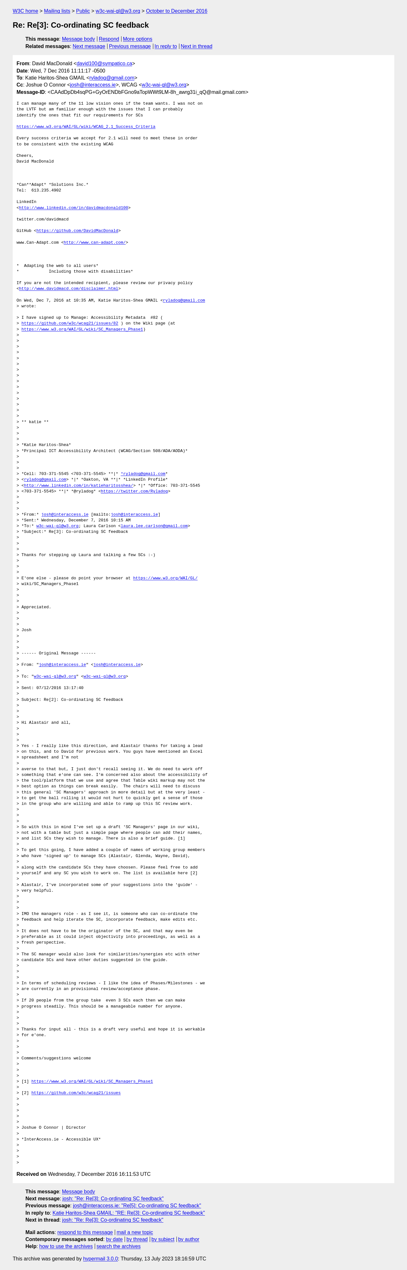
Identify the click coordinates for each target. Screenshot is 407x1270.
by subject (162, 1239)
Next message (89, 46)
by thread (137, 1239)
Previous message (130, 46)
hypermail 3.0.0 (100, 1258)
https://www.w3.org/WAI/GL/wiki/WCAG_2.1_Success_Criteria (86, 127)
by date (114, 1239)
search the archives (119, 1246)
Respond (109, 39)
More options (138, 39)
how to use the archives (66, 1246)
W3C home (25, 11)
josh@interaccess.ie (93, 84)
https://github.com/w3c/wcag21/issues (76, 1093)
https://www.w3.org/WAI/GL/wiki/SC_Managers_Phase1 (82, 329)
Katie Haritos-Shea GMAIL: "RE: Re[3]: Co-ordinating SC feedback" (128, 1213)
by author (188, 1239)
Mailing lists (57, 11)
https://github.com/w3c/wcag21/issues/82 (70, 323)
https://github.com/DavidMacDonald (77, 231)
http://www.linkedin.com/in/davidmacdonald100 (73, 208)
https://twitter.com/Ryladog (134, 491)
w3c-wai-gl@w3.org (118, 11)
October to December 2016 (176, 11)
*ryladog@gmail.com (143, 474)
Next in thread (196, 46)
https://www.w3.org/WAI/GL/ (165, 578)
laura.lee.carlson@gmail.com (154, 526)
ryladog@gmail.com (112, 77)
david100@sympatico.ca (104, 63)
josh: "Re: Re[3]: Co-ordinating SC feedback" (113, 1198)
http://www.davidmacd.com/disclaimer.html (68, 289)
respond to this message (85, 1232)
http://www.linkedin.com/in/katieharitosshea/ (78, 486)
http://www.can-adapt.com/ (95, 243)
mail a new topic (135, 1232)
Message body (78, 39)
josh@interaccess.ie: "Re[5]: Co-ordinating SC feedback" (137, 1205)
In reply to (166, 46)
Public (83, 11)
